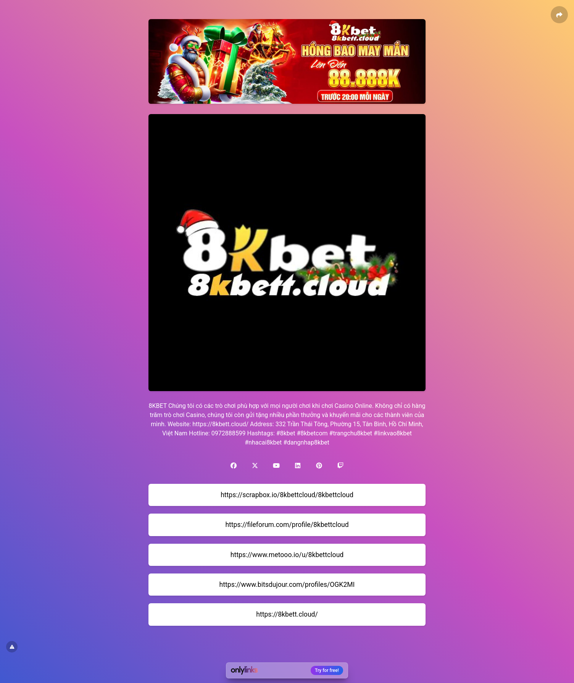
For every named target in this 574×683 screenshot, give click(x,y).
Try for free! (327, 670)
